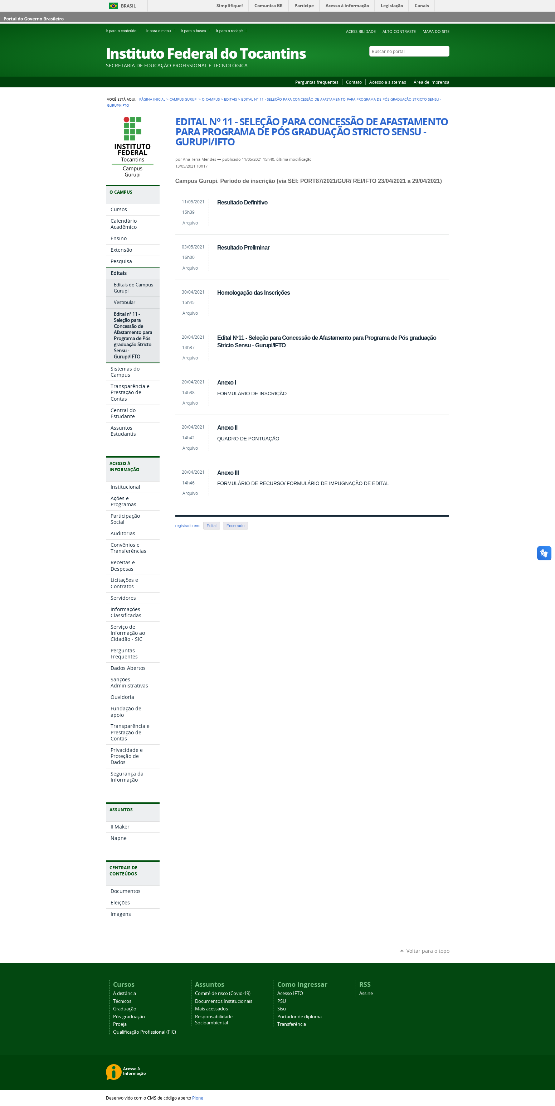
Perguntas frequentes (317, 82)
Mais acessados (211, 1009)
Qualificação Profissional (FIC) (144, 1032)
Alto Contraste (399, 31)
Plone (197, 1098)
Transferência (291, 1024)
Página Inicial (152, 99)
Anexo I (226, 382)
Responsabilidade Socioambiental (214, 1020)
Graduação (124, 1009)
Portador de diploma (299, 1017)
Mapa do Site (436, 31)
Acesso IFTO (290, 993)
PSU (281, 1001)
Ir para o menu (162, 31)
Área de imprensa (431, 82)
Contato (354, 82)
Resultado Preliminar (243, 247)
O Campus (211, 99)
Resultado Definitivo (242, 202)
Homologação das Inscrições (253, 292)
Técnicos (122, 1001)
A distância (124, 993)
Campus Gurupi (184, 99)
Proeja (120, 1024)
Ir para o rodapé (232, 31)
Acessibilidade (361, 31)
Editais (230, 99)
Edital (211, 525)
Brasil (128, 6)
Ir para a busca (197, 31)
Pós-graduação (129, 1017)
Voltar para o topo (427, 950)
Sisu (281, 1009)
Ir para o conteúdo (124, 31)
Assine (366, 993)
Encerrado (235, 525)
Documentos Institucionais (223, 1001)
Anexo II (227, 427)
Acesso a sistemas (387, 82)
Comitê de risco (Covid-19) (222, 993)
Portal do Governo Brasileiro (34, 19)
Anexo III (228, 472)
